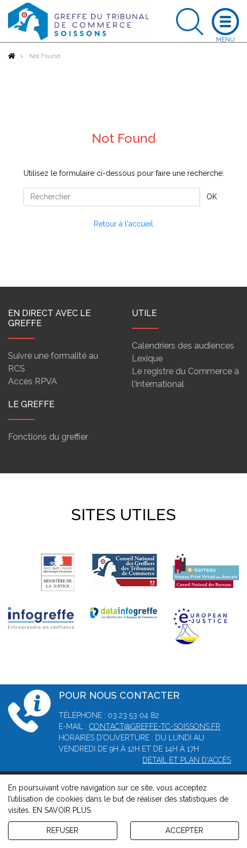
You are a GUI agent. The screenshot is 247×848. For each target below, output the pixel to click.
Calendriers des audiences (183, 346)
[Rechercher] (111, 197)
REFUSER (62, 830)
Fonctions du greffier (48, 437)
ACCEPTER (184, 830)
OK (211, 196)
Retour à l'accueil (123, 224)
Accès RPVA (32, 381)
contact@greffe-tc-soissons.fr (154, 726)
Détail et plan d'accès (186, 760)
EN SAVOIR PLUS (62, 810)
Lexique (147, 358)
